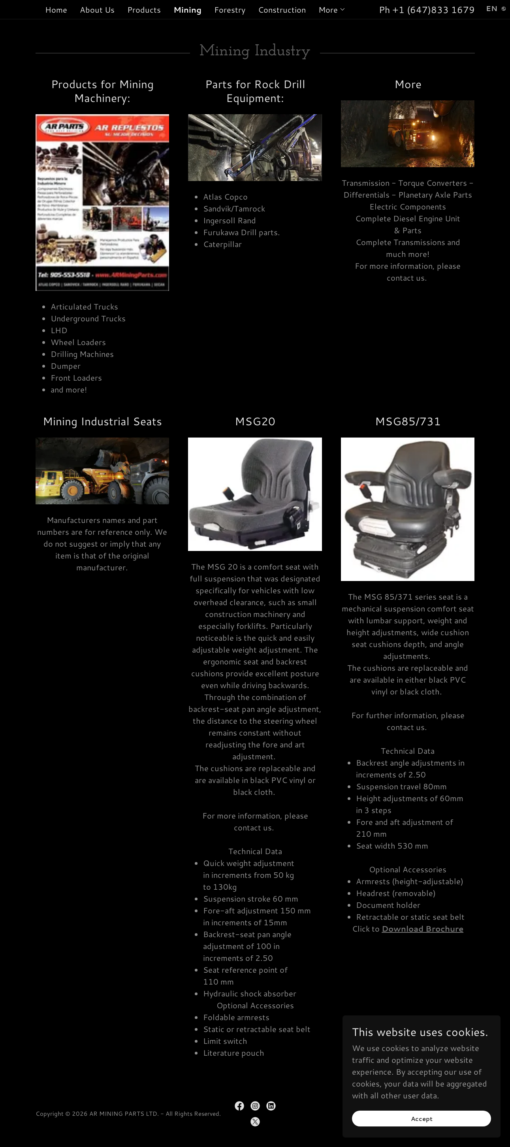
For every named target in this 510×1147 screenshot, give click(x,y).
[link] (239, 1106)
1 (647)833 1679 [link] (437, 9)
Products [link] (144, 9)
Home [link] (56, 9)
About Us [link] (97, 9)
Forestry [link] (229, 9)
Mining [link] (187, 9)
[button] (332, 9)
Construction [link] (282, 9)
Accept (422, 1119)
